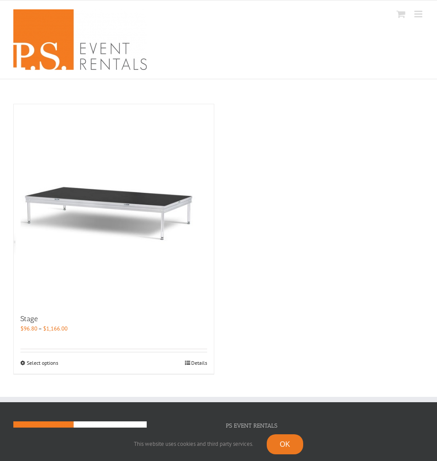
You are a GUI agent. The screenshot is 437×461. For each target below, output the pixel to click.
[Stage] (114, 204)
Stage (29, 318)
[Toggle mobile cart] (401, 14)
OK (285, 444)
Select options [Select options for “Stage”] (42, 362)
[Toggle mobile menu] (419, 14)
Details (199, 362)
